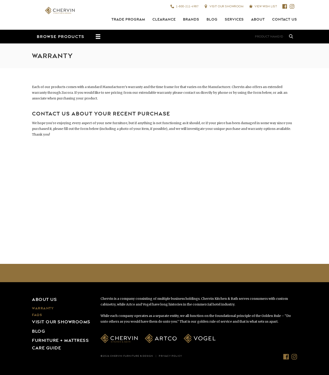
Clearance (164, 19)
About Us (44, 299)
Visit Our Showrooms (61, 321)
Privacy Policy (170, 356)
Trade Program (128, 19)
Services (234, 19)
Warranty (43, 308)
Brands (191, 19)
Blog (212, 19)
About (258, 19)
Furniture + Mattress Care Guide (60, 344)
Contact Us (284, 19)
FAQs (37, 315)
